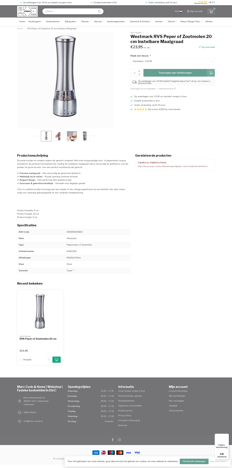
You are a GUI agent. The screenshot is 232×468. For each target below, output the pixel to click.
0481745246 (30, 412)
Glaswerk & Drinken (140, 21)
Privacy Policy (124, 415)
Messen (98, 21)
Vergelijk (27, 359)
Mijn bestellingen (177, 395)
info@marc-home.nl (33, 421)
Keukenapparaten (116, 21)
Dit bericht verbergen (194, 461)
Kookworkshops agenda (130, 395)
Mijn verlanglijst (176, 400)
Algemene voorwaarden (130, 405)
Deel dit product (167, 88)
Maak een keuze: (140, 55)
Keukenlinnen (52, 21)
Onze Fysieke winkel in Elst (131, 391)
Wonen (171, 21)
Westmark (136, 33)
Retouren (122, 425)
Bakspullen (70, 21)
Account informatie (178, 391)
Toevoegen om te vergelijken (143, 88)
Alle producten (176, 410)
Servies (158, 21)
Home (22, 21)
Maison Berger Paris (190, 21)
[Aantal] (49, 360)
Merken (209, 21)
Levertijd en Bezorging (129, 420)
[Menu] (227, 435)
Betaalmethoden (126, 400)
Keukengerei (35, 21)
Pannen (85, 21)
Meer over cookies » (218, 461)
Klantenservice (125, 410)
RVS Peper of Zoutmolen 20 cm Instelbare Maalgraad (51, 28)
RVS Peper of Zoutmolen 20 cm (38, 338)
